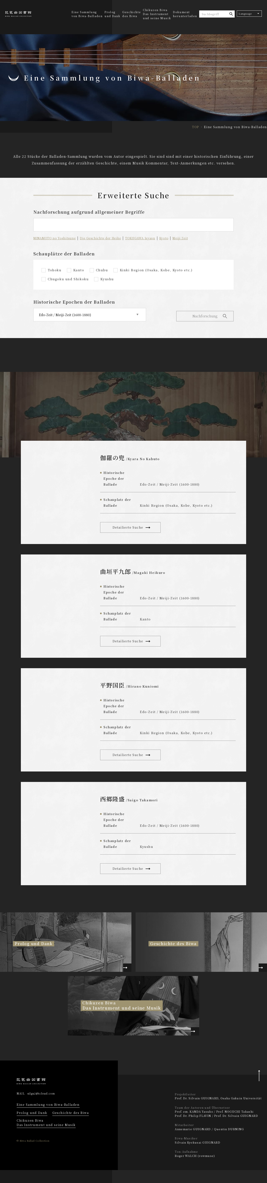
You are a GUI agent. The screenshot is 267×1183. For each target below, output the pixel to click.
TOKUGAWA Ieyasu (146, 238)
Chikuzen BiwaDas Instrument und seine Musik (157, 14)
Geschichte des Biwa (131, 14)
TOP (195, 127)
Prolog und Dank (112, 14)
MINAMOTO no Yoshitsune (55, 238)
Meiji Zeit (188, 238)
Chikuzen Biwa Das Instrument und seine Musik (46, 1135)
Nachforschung (204, 314)
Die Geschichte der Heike (104, 238)
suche (231, 14)
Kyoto (171, 238)
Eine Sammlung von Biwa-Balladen (87, 14)
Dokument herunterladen (185, 14)
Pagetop (259, 1086)
